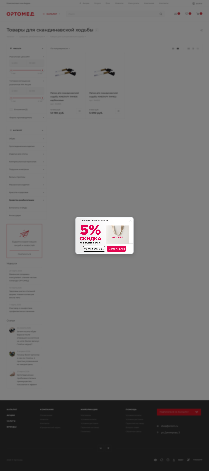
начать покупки (116, 249)
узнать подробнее (94, 249)
